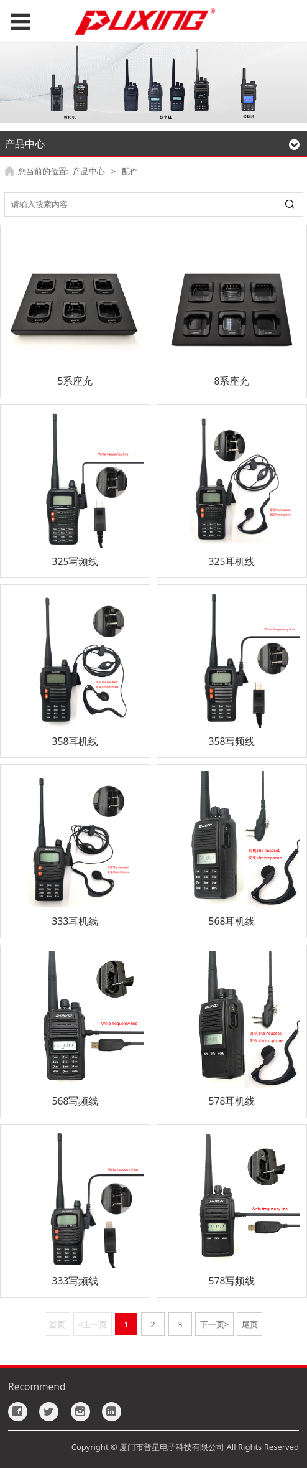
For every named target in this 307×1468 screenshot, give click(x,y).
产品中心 (89, 171)
